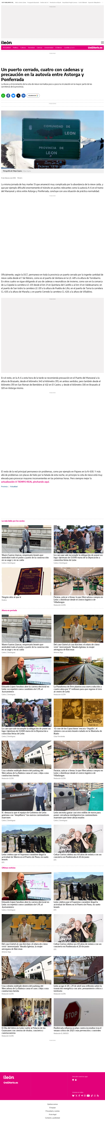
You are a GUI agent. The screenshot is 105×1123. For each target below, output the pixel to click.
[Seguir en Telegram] (82, 1096)
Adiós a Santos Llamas (20, 2)
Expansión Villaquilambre (94, 2)
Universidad (48, 47)
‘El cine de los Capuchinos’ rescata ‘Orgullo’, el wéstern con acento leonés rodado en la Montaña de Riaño (78, 731)
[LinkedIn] (23, 96)
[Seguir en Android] (73, 1080)
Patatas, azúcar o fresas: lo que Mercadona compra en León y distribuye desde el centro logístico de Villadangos (78, 599)
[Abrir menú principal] (102, 42)
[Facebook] (8, 96)
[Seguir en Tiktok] (92, 1096)
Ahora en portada (9, 610)
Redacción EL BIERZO (61, 1033)
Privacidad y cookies (53, 1111)
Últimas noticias (8, 868)
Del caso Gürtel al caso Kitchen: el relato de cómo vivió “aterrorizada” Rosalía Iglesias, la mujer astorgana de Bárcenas (77, 647)
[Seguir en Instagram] (85, 1096)
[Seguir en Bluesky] (73, 1096)
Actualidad (7, 47)
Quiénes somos (52, 1104)
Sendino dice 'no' (44, 2)
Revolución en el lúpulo (55, 2)
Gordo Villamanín (82, 2)
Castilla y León (69, 47)
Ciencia (39, 47)
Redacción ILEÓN (60, 605)
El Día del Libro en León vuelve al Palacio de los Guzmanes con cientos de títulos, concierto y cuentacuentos (23, 1030)
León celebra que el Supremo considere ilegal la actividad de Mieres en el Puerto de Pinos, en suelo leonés (25, 857)
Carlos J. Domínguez (8, 563)
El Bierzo (58, 47)
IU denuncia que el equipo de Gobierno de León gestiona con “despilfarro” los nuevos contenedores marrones (25, 815)
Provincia (4, 486)
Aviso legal (52, 1114)
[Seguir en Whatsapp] (95, 1096)
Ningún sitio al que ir (11, 597)
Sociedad (31, 47)
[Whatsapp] (3, 96)
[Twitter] (18, 96)
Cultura (23, 47)
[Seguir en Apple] (76, 1080)
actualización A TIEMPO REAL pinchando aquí (25, 481)
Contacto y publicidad (52, 1118)
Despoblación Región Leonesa (69, 2)
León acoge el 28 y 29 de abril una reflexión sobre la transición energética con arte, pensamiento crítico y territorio (78, 988)
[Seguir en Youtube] (88, 1096)
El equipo (52, 1108)
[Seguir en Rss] (98, 1096)
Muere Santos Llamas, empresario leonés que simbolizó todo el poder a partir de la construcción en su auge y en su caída (25, 557)
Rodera (4, 600)
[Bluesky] (13, 96)
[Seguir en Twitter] (76, 1096)
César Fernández (59, 736)
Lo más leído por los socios (13, 521)
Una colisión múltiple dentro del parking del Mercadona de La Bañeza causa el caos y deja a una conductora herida (25, 773)
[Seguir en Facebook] (79, 1096)
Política (15, 47)
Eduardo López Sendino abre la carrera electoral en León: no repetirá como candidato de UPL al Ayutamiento (25, 689)
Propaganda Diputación (33, 2)
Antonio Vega (58, 652)
